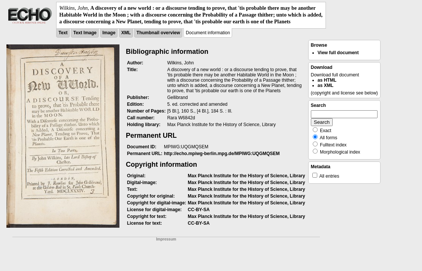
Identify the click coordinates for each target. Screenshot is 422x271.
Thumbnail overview (158, 32)
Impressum (166, 239)
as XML (325, 85)
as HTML (327, 80)
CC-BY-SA (198, 209)
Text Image (84, 32)
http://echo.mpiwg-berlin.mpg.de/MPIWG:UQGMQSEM (222, 153)
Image (109, 32)
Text (62, 32)
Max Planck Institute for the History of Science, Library (246, 175)
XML (126, 32)
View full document (338, 52)
